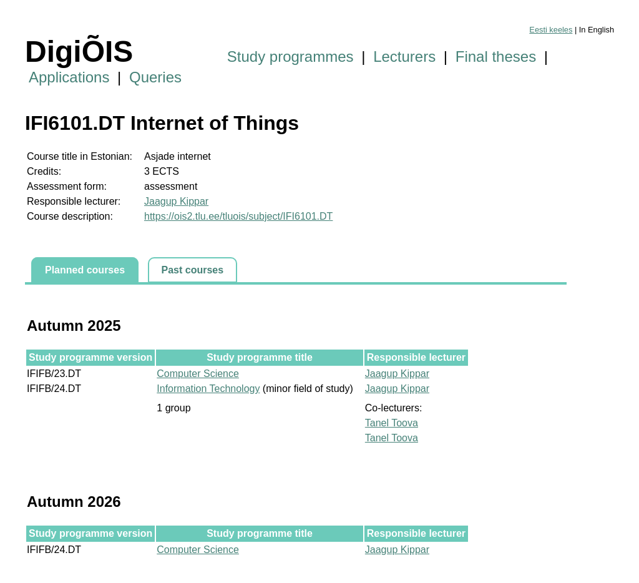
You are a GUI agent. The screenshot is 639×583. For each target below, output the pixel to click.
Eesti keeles (550, 29)
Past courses (193, 270)
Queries (155, 77)
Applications (69, 77)
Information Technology (208, 388)
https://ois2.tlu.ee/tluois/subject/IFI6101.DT (238, 216)
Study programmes (290, 56)
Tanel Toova (391, 423)
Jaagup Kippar (176, 201)
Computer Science (198, 373)
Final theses (496, 56)
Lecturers (404, 56)
